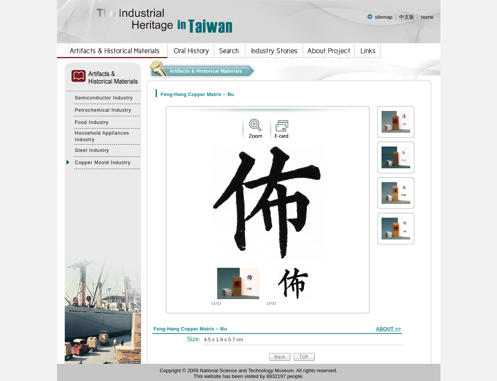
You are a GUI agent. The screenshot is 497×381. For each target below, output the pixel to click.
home (427, 17)
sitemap (384, 17)
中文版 (406, 17)
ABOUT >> (388, 329)
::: (363, 17)
